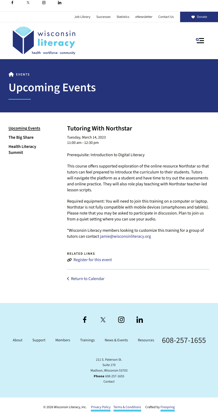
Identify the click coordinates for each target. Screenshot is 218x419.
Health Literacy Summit (22, 150)
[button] (200, 40)
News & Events (116, 340)
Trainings (87, 340)
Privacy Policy (100, 407)
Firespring (168, 407)
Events (23, 74)
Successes (103, 17)
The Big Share (21, 137)
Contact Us (166, 17)
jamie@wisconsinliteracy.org (125, 236)
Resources (146, 340)
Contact (109, 381)
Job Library (82, 17)
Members (62, 340)
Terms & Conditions (127, 407)
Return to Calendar (87, 279)
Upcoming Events (24, 128)
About (17, 340)
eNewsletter (143, 17)
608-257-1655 (184, 340)
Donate (199, 17)
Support (38, 340)
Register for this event (92, 260)
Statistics (123, 17)
